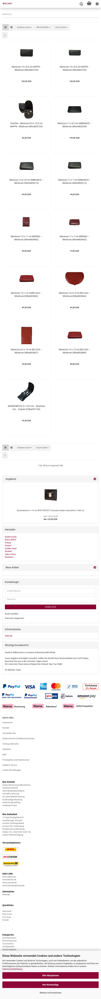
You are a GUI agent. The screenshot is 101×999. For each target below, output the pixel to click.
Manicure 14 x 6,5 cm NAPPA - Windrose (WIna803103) (74, 68)
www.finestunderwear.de (13, 885)
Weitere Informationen (50, 992)
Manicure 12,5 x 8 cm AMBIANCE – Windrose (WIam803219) (26, 181)
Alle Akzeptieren (50, 975)
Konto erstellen (11, 614)
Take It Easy (10, 554)
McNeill (8, 551)
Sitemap (8, 636)
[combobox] (24, 27)
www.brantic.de (9, 879)
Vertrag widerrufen (10, 744)
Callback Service (9, 765)
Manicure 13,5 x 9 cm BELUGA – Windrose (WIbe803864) (74, 294)
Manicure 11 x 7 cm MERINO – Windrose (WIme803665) (74, 238)
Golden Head (10, 548)
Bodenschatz (11, 537)
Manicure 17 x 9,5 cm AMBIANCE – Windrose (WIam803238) (74, 125)
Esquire (8, 545)
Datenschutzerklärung (12, 969)
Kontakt (5, 728)
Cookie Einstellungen (11, 770)
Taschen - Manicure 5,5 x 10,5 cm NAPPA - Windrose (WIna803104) (26, 125)
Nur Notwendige (50, 984)
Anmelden (50, 607)
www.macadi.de (9, 882)
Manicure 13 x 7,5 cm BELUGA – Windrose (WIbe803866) (74, 351)
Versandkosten (9, 733)
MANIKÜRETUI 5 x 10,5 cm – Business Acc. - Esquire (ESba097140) (26, 407)
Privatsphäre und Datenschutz (15, 760)
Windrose (9, 557)
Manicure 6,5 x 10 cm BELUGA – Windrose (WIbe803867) (26, 351)
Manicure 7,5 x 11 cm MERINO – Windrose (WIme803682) (26, 238)
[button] (5, 27)
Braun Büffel (10, 539)
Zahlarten (6, 749)
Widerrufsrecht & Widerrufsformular (18, 738)
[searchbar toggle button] (81, 4)
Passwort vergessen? (14, 618)
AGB (4, 754)
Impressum (7, 722)
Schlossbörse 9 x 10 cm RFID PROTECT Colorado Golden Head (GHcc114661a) (50, 510)
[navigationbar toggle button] (97, 4)
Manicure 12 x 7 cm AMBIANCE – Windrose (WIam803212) (74, 181)
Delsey (8, 542)
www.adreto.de (9, 877)
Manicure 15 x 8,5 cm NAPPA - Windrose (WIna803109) (26, 68)
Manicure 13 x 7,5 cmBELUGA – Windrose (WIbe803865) (26, 294)
